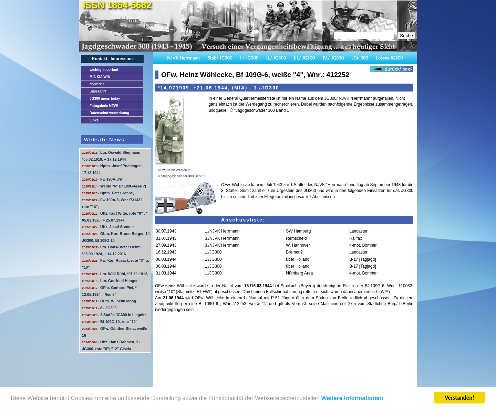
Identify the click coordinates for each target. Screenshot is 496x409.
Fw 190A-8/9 (102, 179)
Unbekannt (98, 91)
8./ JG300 (99, 308)
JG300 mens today (105, 98)
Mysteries (97, 84)
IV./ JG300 (333, 58)
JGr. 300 (360, 58)
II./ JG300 (276, 58)
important (104, 70)
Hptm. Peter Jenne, (108, 193)
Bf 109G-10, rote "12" (109, 322)
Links (94, 120)
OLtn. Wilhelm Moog (109, 301)
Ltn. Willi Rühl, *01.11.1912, (115, 274)
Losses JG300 (389, 58)
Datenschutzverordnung (109, 113)
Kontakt (99, 58)
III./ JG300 (304, 58)
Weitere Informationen (352, 398)
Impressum (122, 58)
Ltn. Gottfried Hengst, (110, 281)
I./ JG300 (249, 58)
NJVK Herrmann (183, 58)
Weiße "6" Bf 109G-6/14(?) (114, 186)
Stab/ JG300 (220, 58)
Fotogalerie (104, 106)
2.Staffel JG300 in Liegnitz (114, 315)
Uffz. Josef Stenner (108, 227)
